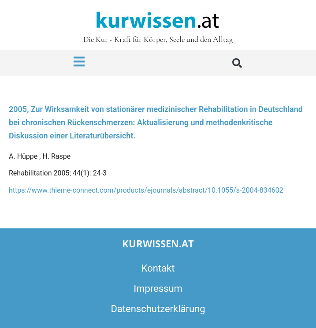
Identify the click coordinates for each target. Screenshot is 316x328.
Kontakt (158, 268)
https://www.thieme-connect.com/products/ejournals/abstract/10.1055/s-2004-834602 (146, 190)
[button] (237, 63)
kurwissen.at (158, 243)
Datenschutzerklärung (158, 308)
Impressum (158, 288)
